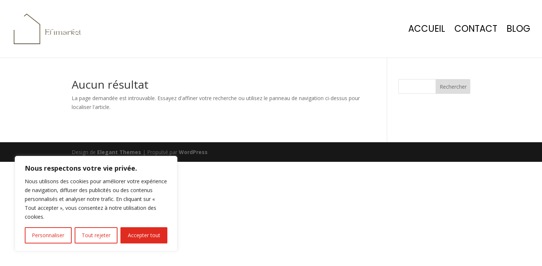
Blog (518, 30)
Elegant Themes (119, 152)
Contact (475, 30)
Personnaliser (48, 235)
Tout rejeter (96, 235)
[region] (96, 203)
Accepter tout (144, 235)
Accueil (426, 30)
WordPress (193, 152)
